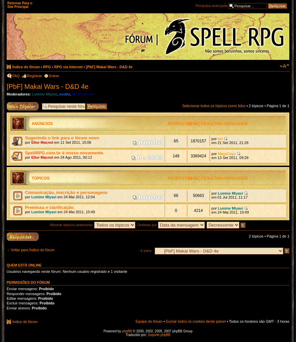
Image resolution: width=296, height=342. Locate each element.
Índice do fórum (26, 67)
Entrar (54, 76)
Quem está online (24, 265)
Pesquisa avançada (211, 6)
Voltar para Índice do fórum (33, 250)
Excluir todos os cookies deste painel (195, 321)
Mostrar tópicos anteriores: (92, 225)
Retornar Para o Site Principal (19, 5)
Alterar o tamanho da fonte (284, 66)
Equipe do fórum (149, 321)
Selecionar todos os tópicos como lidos (213, 106)
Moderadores (83, 94)
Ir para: (146, 251)
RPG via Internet (68, 67)
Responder (16, 235)
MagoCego (227, 154)
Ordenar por (171, 225)
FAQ (16, 76)
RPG (47, 67)
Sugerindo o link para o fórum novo (62, 137)
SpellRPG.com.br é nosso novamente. (64, 152)
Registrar (34, 76)
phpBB (127, 331)
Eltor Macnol (42, 142)
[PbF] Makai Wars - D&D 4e (109, 67)
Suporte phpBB (159, 335)
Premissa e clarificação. (50, 207)
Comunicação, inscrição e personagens (66, 192)
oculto (64, 94)
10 (159, 157)
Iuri (220, 139)
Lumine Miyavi (44, 94)
